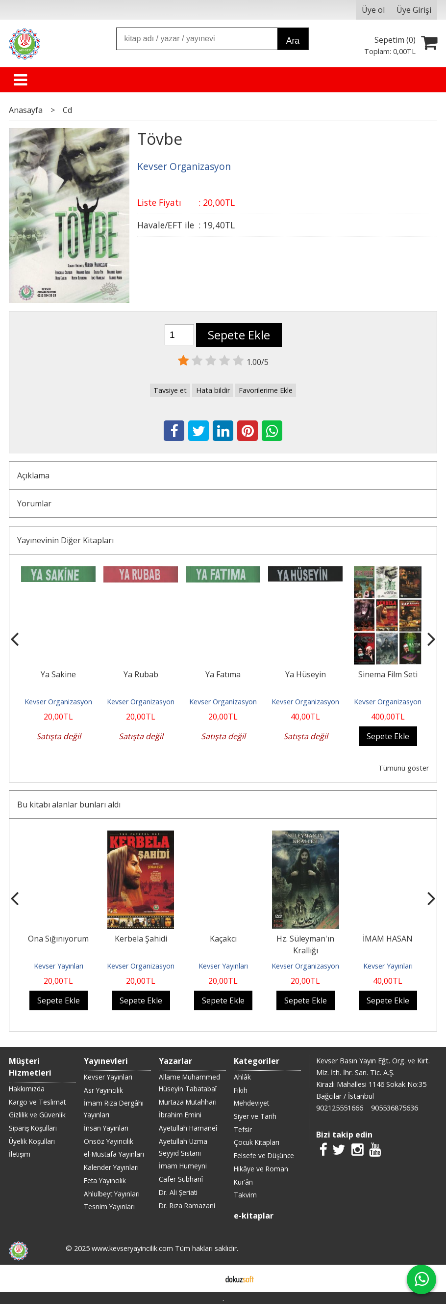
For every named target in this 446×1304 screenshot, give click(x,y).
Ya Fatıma (223, 674)
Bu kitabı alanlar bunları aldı (69, 804)
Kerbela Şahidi (141, 938)
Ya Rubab (141, 674)
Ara (292, 41)
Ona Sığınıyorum (58, 938)
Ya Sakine (58, 674)
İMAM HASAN (388, 938)
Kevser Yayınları (58, 966)
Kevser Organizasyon (58, 701)
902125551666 (339, 1107)
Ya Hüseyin (305, 674)
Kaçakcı (223, 938)
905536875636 (394, 1107)
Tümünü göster (403, 768)
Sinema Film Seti (388, 674)
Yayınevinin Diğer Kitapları (65, 540)
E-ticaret (207, 1278)
